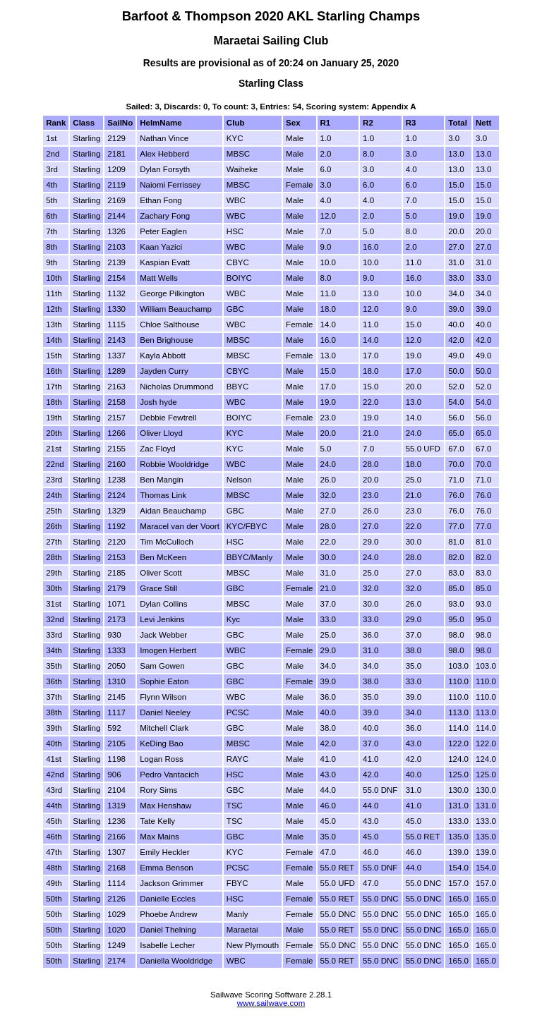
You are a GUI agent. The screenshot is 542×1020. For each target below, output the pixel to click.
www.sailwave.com (271, 1003)
